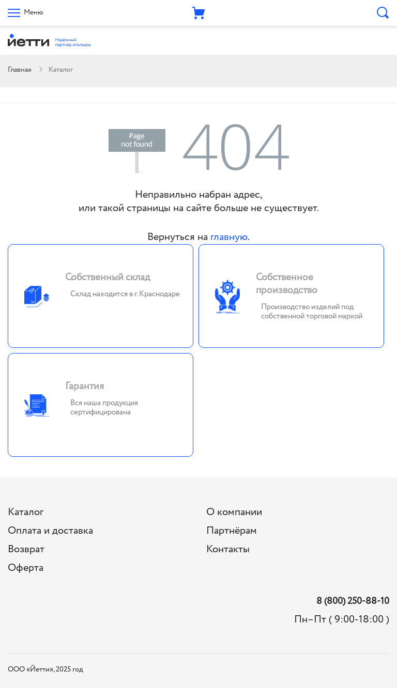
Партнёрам (231, 530)
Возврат (26, 549)
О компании (234, 512)
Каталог (25, 512)
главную (229, 237)
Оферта (25, 568)
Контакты (228, 549)
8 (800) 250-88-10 (352, 601)
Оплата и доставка (50, 530)
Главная (20, 70)
